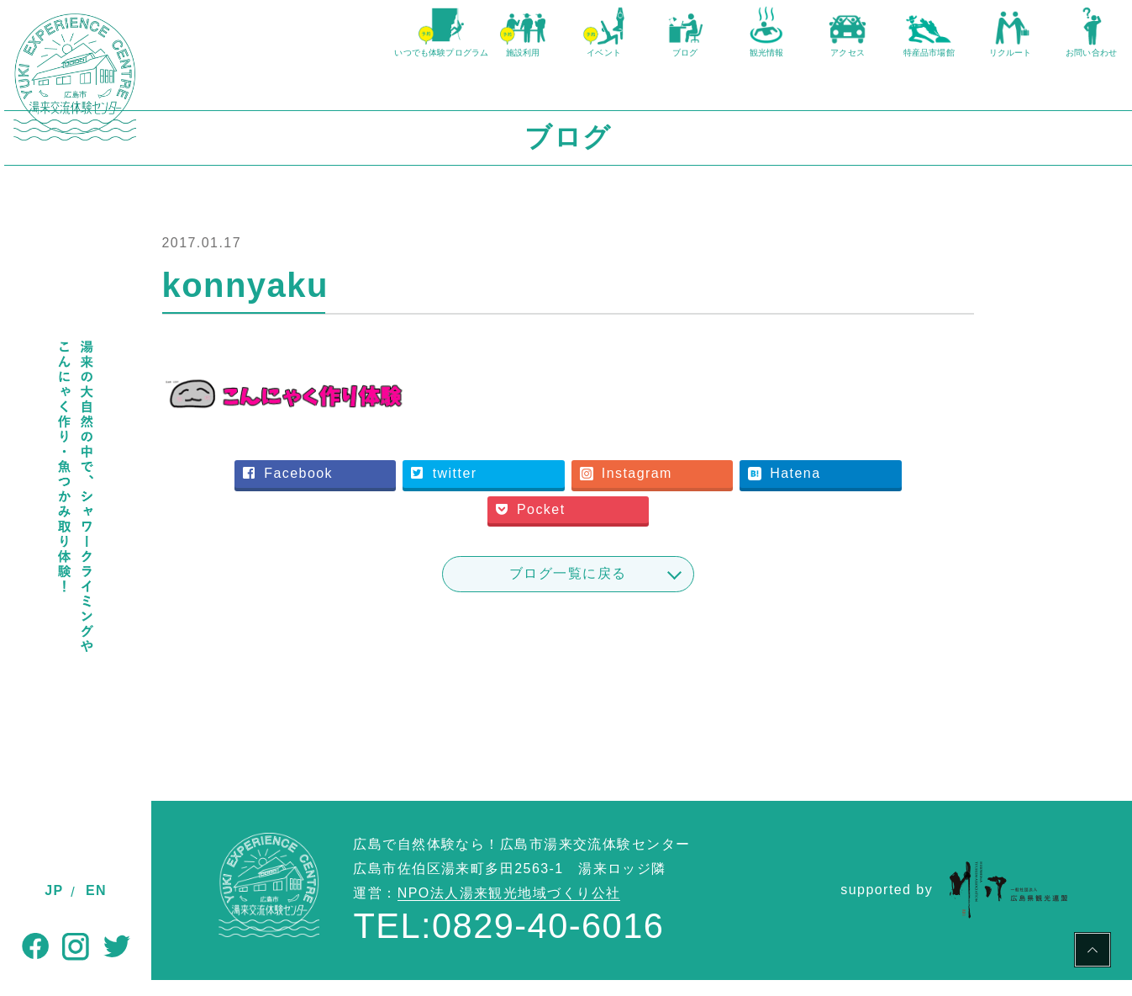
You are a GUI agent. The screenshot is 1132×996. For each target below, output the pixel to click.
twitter (531, 489)
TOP (166, 733)
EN (96, 890)
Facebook (389, 489)
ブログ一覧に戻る (642, 590)
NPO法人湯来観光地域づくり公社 (509, 909)
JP (54, 890)
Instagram (699, 489)
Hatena (844, 489)
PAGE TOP (1092, 952)
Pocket (610, 525)
